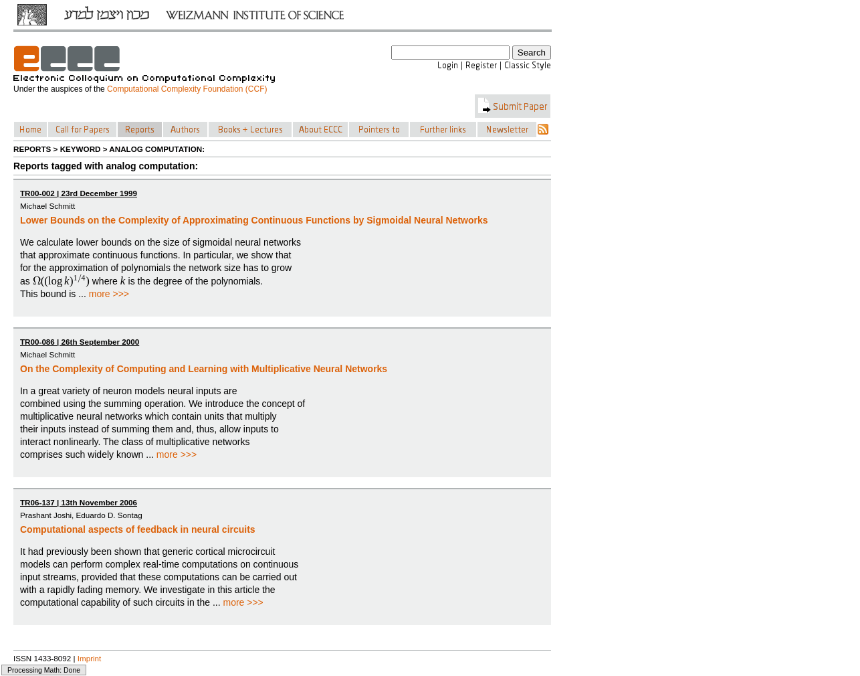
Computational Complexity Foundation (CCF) (187, 89)
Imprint (90, 658)
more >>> (109, 293)
